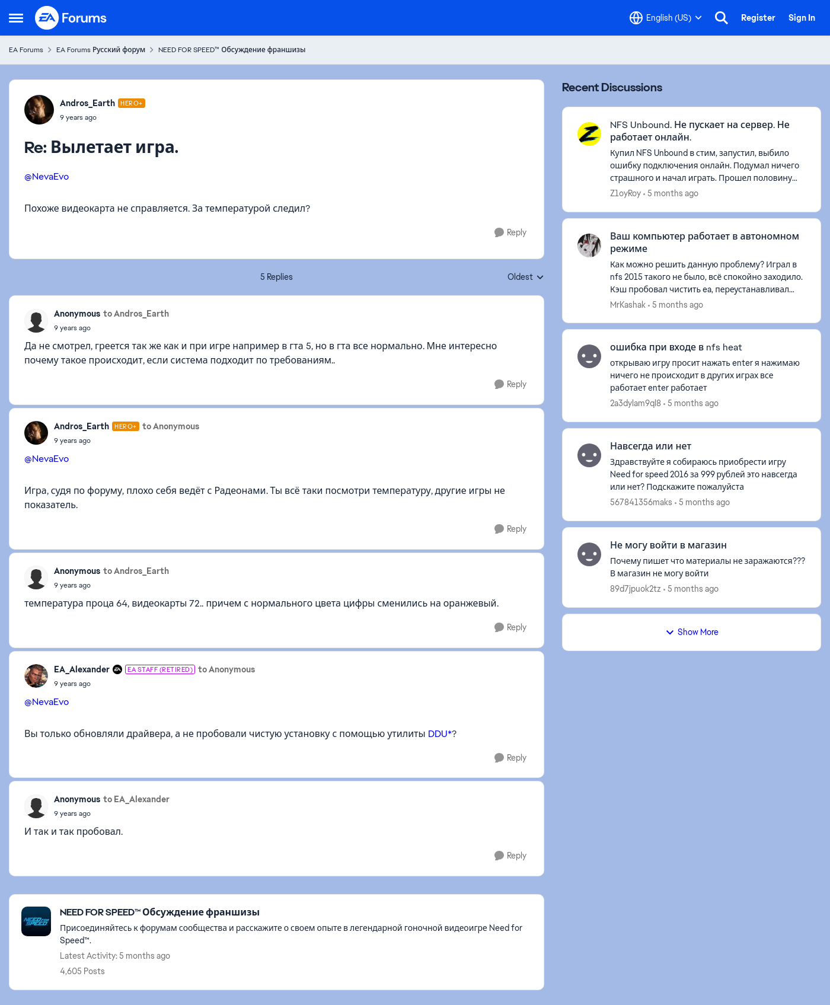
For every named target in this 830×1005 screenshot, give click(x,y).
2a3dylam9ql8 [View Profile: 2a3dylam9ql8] (635, 403)
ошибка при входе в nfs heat (676, 347)
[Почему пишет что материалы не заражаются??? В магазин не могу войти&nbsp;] (708, 567)
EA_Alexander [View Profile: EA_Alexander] (82, 669)
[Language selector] (665, 18)
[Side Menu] (16, 18)
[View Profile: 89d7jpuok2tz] (589, 554)
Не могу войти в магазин (668, 545)
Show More (692, 632)
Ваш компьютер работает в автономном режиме (704, 243)
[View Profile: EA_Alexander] (36, 676)
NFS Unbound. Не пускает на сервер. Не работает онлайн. (700, 131)
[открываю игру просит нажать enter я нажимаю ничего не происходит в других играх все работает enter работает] (708, 375)
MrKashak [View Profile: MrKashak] (628, 304)
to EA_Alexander (136, 799)
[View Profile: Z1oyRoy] (589, 134)
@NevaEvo (46, 176)
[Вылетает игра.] (102, 117)
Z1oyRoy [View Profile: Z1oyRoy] (625, 193)
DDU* (440, 734)
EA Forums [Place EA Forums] (26, 50)
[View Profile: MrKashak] (589, 245)
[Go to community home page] (71, 18)
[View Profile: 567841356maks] (589, 455)
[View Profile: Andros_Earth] (39, 110)
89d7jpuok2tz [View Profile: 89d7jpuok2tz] (635, 588)
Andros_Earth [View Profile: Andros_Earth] (87, 103)
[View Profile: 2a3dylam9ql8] (589, 356)
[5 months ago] (670, 193)
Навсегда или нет (650, 446)
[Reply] (510, 233)
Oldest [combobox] (525, 277)
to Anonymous (170, 426)
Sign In (801, 17)
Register (758, 17)
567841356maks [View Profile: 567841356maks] (641, 502)
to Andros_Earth (136, 313)
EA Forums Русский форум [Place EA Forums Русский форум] (100, 50)
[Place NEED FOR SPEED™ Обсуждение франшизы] (296, 913)
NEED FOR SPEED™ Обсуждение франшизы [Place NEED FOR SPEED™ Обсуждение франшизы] (231, 50)
